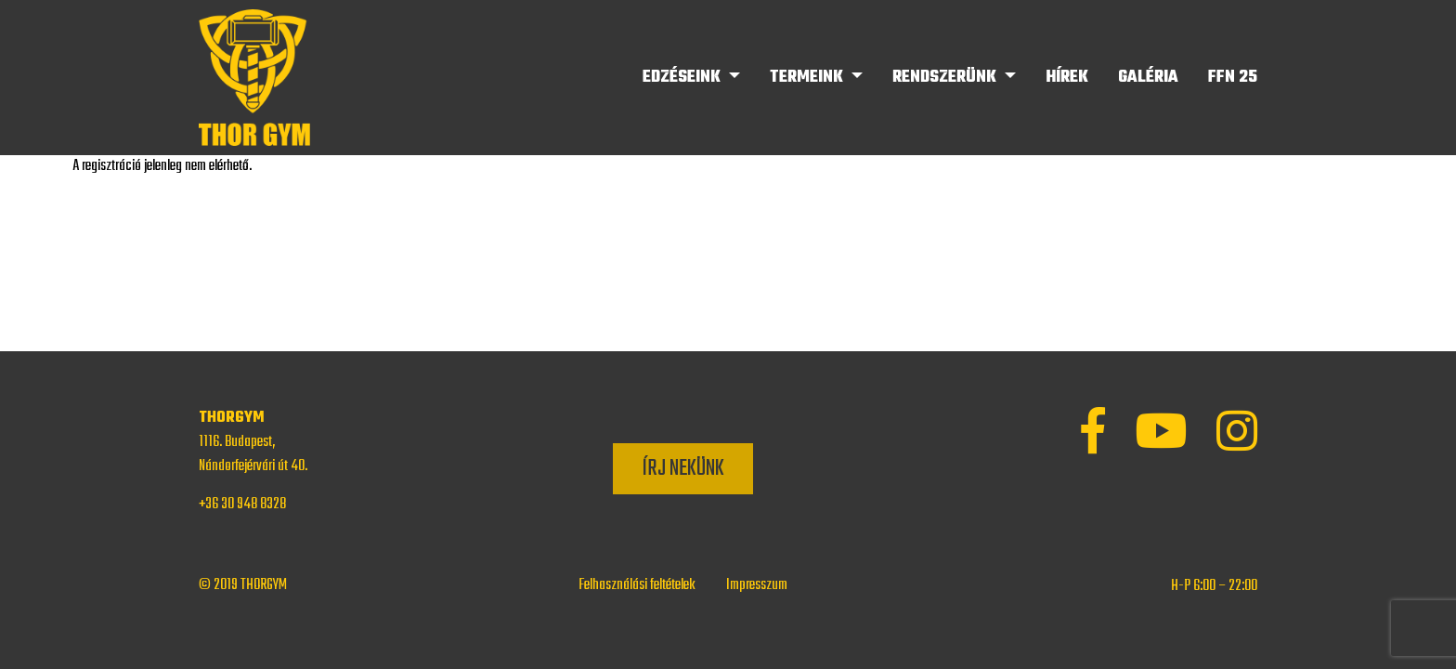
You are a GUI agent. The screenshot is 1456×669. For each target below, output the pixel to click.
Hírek (1067, 77)
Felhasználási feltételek (637, 585)
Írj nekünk (683, 469)
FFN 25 (1232, 77)
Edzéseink (683, 77)
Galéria (1148, 77)
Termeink (808, 77)
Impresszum (756, 585)
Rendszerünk (946, 77)
